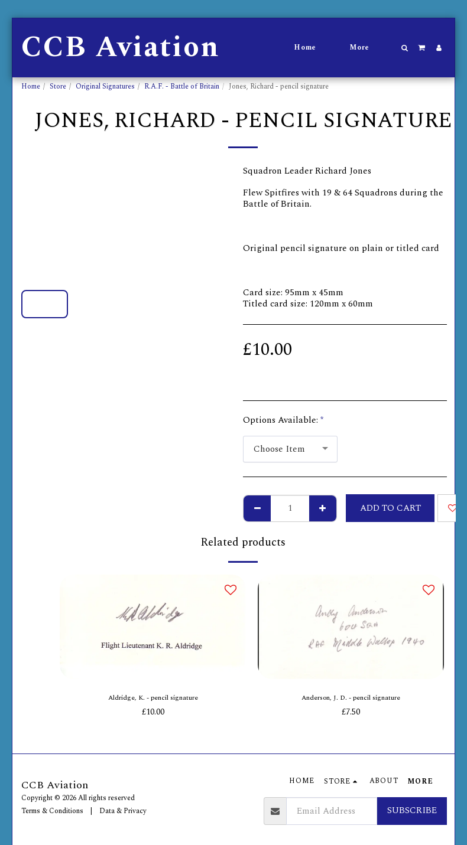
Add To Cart (390, 508)
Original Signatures (105, 86)
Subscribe (412, 810)
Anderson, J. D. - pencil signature (351, 699)
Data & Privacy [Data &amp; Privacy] (123, 811)
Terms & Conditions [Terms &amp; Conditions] (52, 811)
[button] (405, 47)
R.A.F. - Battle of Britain (181, 86)
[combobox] (290, 449)
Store (58, 86)
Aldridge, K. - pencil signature (153, 699)
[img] (153, 627)
